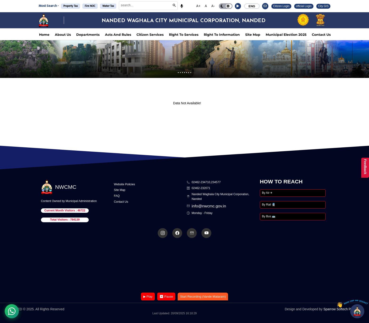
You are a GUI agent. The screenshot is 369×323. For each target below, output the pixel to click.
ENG (252, 6)
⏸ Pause (166, 296)
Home (44, 34)
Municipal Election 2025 (286, 34)
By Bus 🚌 (268, 216)
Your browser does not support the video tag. (184, 265)
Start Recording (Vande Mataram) (203, 296)
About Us (63, 34)
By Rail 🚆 (268, 204)
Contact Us (321, 34)
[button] (238, 6)
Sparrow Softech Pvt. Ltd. (342, 309)
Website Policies (124, 184)
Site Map (252, 34)
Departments (88, 34)
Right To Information (222, 34)
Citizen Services (150, 34)
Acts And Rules (118, 34)
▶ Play (147, 296)
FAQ (117, 196)
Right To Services (183, 34)
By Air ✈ (267, 192)
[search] (145, 5)
